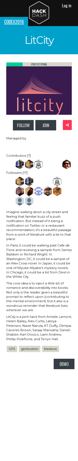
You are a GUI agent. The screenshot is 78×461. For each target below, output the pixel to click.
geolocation (29, 349)
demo (64, 364)
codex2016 (14, 21)
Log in (66, 6)
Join (45, 125)
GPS (12, 349)
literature (50, 349)
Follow (23, 125)
